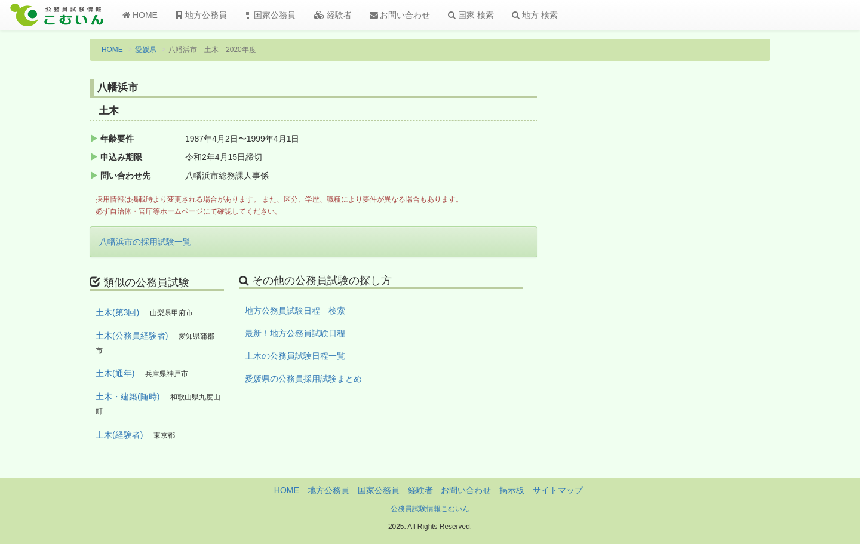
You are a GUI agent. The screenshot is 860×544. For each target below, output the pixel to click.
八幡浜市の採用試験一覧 (145, 242)
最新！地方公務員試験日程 (295, 333)
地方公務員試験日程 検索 (295, 310)
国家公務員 (270, 15)
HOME (140, 15)
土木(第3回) (117, 312)
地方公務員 (201, 15)
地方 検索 (535, 15)
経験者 (333, 15)
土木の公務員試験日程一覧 (295, 356)
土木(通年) (115, 373)
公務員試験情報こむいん (430, 509)
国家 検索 (471, 15)
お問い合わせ (400, 15)
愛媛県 (145, 49)
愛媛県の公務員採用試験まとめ (303, 378)
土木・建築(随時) (127, 396)
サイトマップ (558, 490)
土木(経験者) (119, 434)
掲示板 (511, 490)
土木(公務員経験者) (132, 335)
